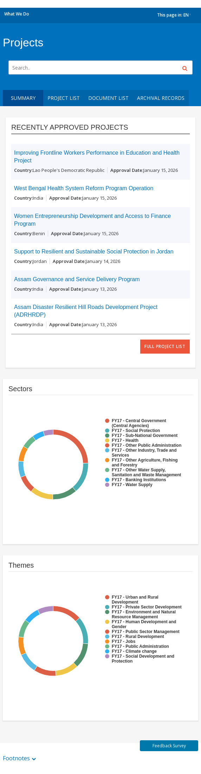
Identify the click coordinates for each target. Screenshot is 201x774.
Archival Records (160, 98)
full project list (165, 346)
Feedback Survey (169, 746)
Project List (63, 98)
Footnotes (16, 758)
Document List (108, 98)
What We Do (16, 14)
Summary (23, 98)
